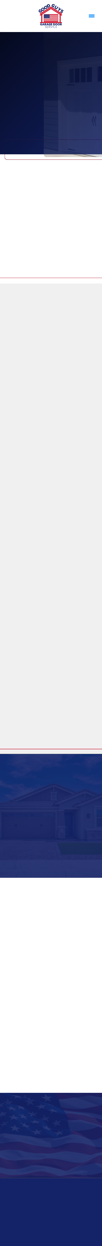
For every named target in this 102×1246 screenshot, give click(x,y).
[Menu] (92, 16)
